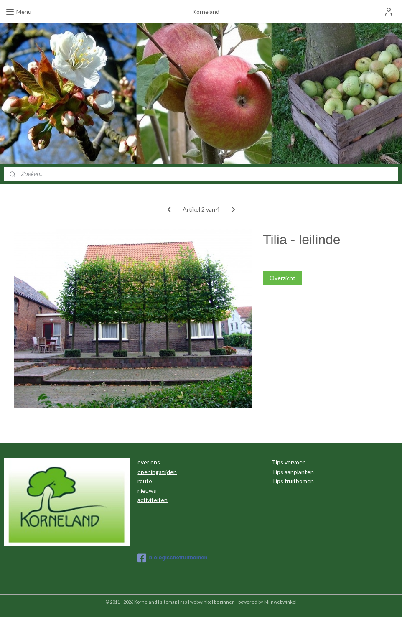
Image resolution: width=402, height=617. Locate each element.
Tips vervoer (288, 462)
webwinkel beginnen (212, 601)
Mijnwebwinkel (280, 601)
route (144, 480)
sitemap (168, 601)
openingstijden (157, 471)
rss (183, 601)
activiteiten (152, 499)
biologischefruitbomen (172, 558)
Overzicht (282, 277)
